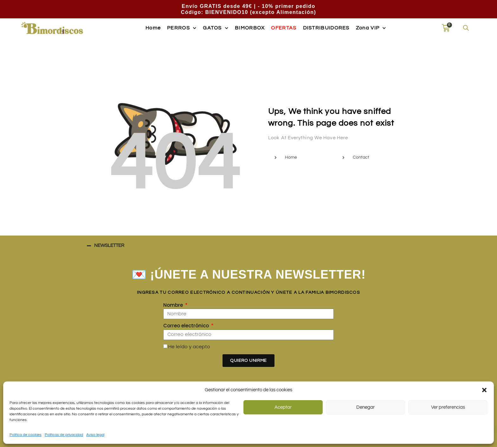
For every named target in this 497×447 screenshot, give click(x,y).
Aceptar (283, 407)
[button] (484, 390)
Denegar (365, 407)
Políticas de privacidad (64, 435)
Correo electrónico (186, 325)
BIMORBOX (250, 27)
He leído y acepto (221, 346)
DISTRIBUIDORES (326, 27)
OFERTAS (283, 27)
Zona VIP (371, 28)
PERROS (182, 28)
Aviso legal (95, 435)
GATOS (216, 28)
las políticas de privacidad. (242, 346)
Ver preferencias (448, 407)
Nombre (173, 305)
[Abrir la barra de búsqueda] (466, 28)
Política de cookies (26, 435)
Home (153, 27)
